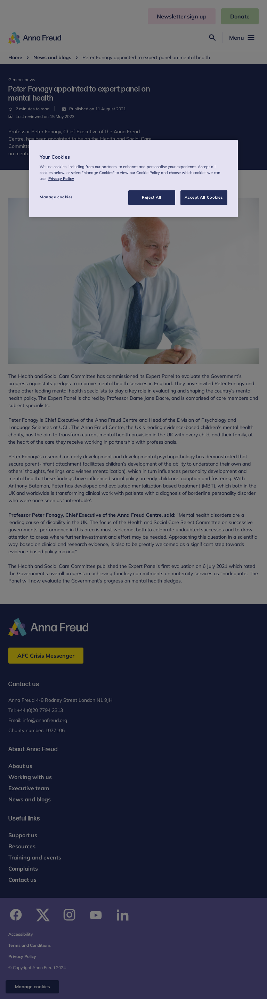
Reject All (151, 197)
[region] (133, 178)
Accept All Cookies (204, 197)
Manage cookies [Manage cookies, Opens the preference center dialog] (56, 197)
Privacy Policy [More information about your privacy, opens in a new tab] (61, 178)
